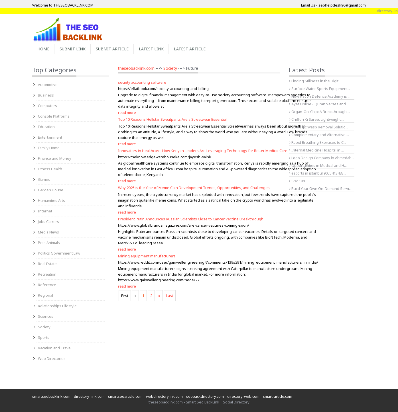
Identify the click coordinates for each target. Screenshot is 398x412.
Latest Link (151, 49)
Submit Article (112, 49)
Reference (47, 284)
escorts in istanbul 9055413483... (317, 173)
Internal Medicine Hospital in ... (316, 150)
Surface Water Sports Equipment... (319, 88)
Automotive (48, 84)
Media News (48, 232)
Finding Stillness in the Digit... (315, 80)
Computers (47, 105)
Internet (45, 211)
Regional (45, 295)
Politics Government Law (59, 253)
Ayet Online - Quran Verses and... (318, 103)
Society (44, 326)
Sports (43, 337)
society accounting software (142, 82)
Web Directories (52, 358)
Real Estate (47, 263)
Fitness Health (50, 168)
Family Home (49, 147)
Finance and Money (54, 158)
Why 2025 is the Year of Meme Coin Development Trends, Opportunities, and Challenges (194, 187)
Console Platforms (54, 116)
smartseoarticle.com (125, 396)
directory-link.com (89, 396)
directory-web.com (243, 396)
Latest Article (190, 49)
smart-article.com (277, 396)
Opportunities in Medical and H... (318, 165)
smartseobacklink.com (51, 396)
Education (46, 126)
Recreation (47, 274)
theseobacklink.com (136, 68)
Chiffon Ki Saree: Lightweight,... (316, 119)
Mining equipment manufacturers (147, 256)
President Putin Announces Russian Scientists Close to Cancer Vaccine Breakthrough (190, 219)
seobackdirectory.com (205, 396)
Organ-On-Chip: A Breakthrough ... (319, 111)
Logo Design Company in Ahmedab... (321, 157)
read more (127, 112)
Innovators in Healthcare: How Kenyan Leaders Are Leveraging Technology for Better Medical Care (202, 150)
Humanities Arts (51, 200)
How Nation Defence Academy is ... (319, 96)
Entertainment (50, 137)
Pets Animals (49, 242)
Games (44, 179)
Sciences (45, 316)
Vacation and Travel (55, 347)
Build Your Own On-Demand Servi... (320, 188)
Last (169, 295)
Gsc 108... (298, 180)
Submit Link (73, 49)
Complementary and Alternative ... (319, 134)
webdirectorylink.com (164, 396)
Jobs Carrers (48, 221)
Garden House (50, 189)
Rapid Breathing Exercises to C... (317, 142)
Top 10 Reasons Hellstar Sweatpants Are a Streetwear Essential (172, 119)
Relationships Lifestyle (57, 305)
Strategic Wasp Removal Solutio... (318, 127)
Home (43, 49)
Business (46, 95)
